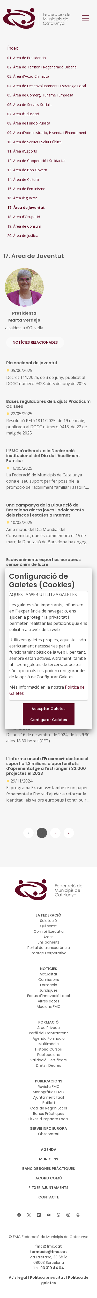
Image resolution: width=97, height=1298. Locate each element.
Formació (48, 985)
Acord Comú (48, 1178)
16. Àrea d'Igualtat (22, 197)
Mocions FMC (49, 1006)
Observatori (48, 1133)
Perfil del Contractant (48, 1033)
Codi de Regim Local (48, 1108)
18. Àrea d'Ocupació (23, 216)
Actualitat (48, 974)
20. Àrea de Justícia (22, 235)
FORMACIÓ (48, 1022)
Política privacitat (47, 1277)
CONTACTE (48, 1197)
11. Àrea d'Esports (22, 151)
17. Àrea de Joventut (26, 207)
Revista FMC (48, 1086)
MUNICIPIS (48, 1159)
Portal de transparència (48, 947)
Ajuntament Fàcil (48, 1097)
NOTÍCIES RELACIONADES (35, 342)
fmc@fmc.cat (48, 1246)
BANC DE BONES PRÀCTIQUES (48, 1168)
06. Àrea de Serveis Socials (29, 104)
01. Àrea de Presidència (26, 57)
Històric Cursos (48, 1049)
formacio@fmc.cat (48, 1251)
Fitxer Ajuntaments (48, 1187)
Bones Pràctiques (48, 1113)
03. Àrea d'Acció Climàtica (28, 76)
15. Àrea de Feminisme (26, 188)
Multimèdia (49, 1043)
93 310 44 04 (52, 1267)
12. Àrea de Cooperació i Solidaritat (36, 160)
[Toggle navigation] (85, 18)
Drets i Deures (48, 1065)
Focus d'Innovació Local (48, 995)
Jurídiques (48, 990)
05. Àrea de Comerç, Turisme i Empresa (40, 95)
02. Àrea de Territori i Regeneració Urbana (42, 67)
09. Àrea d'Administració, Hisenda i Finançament (46, 132)
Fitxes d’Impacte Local (48, 1119)
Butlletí (48, 1102)
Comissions (48, 979)
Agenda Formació (49, 1038)
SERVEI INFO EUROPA (48, 1128)
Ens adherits (48, 942)
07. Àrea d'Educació (23, 113)
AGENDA (48, 1149)
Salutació (48, 920)
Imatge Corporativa (48, 953)
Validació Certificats (48, 1060)
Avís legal (18, 1277)
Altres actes (48, 1001)
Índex (12, 48)
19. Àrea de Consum (24, 226)
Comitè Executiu (49, 931)
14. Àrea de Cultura (23, 179)
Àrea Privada (48, 1027)
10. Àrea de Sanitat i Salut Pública (34, 141)
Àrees (48, 936)
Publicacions (48, 1054)
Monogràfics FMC (48, 1092)
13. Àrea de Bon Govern (27, 169)
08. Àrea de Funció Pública (28, 123)
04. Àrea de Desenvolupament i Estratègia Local (46, 85)
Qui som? (48, 926)
